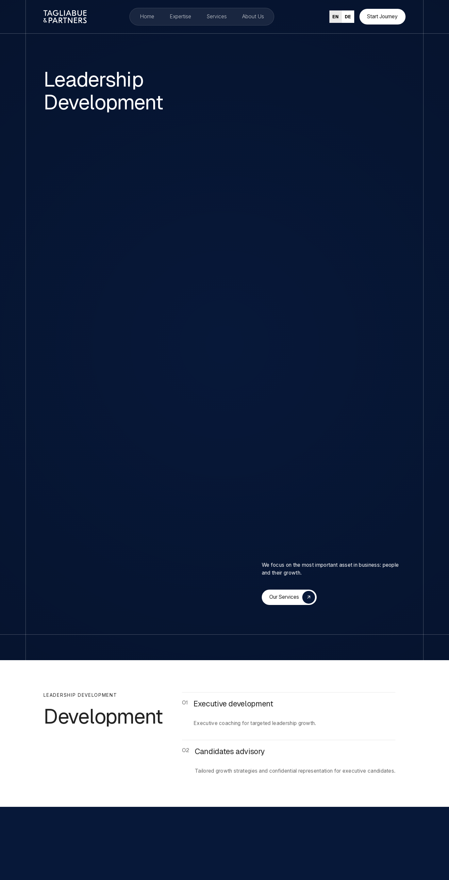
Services (217, 16)
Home (147, 16)
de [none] (348, 17)
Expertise (180, 16)
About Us (253, 16)
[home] (58, 17)
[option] (348, 16)
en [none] (335, 17)
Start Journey (382, 16)
